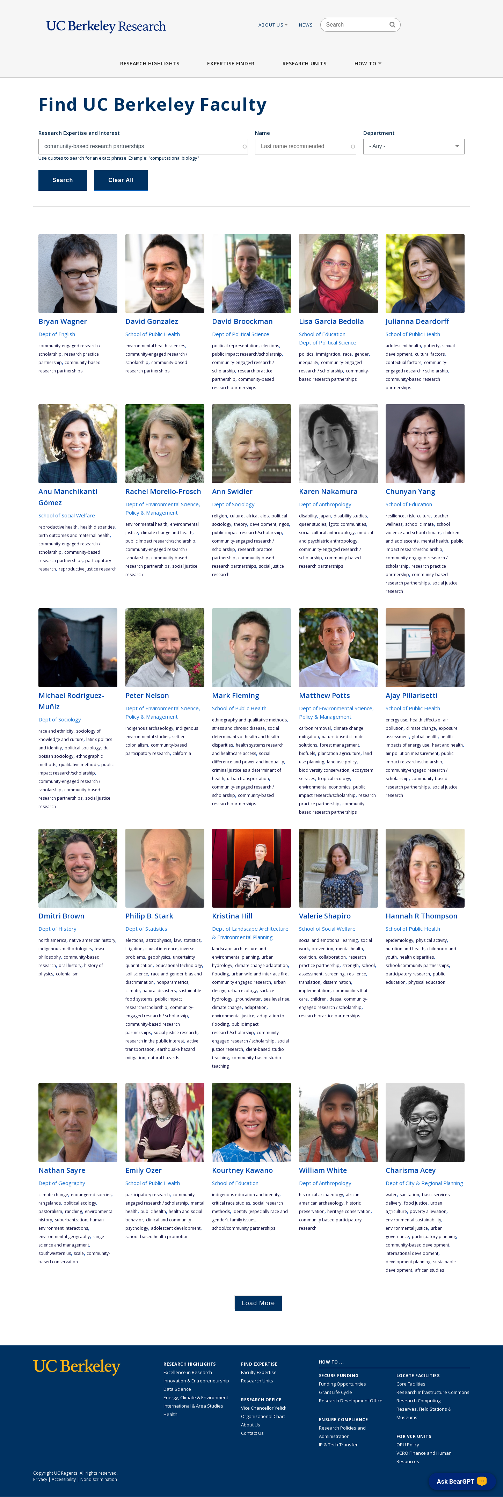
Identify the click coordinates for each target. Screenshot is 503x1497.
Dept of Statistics (146, 928)
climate (132, 991)
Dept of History (57, 928)
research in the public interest (154, 1041)
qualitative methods (79, 765)
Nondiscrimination (98, 1479)
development (263, 524)
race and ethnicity (55, 731)
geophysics (159, 957)
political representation (235, 346)
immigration (328, 354)
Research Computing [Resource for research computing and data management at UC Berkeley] (418, 1400)
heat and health (447, 745)
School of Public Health (152, 333)
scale (79, 1253)
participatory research (408, 974)
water (391, 1195)
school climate (419, 524)
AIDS (264, 516)
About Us (273, 25)
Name (262, 132)
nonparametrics (172, 982)
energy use (396, 720)
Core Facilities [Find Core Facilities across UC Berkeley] (410, 1384)
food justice (416, 1203)
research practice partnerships (329, 1016)
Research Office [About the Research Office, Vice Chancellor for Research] (261, 1400)
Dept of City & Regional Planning (424, 1182)
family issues (242, 1220)
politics (306, 354)
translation (309, 982)
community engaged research (241, 982)
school (368, 965)
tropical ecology (334, 779)
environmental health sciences (155, 346)
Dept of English (56, 333)
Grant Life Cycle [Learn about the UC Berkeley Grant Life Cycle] (335, 1392)
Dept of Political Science (240, 333)
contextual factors (403, 362)
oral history (70, 965)
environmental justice (233, 1016)
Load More (258, 1303)
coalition (307, 957)
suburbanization (71, 1220)
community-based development (417, 1245)
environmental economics (324, 787)
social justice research (175, 1032)
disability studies (350, 516)
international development (412, 1253)
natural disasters (159, 991)
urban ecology (242, 991)
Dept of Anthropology (325, 504)
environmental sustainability (413, 1220)
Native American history (92, 940)
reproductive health (58, 527)
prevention (322, 949)
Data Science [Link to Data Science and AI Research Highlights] (177, 1389)
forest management (339, 745)
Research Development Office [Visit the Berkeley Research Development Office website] (350, 1400)
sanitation (409, 1195)
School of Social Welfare (66, 515)
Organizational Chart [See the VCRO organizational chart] (263, 1416)
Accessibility (64, 1479)
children (319, 999)
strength (350, 965)
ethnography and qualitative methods (249, 720)
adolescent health (403, 346)
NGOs (284, 524)
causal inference (161, 949)
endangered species (91, 1195)
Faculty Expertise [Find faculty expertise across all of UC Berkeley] (259, 1372)
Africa (251, 516)
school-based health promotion (157, 1237)
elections (270, 346)
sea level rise (276, 999)
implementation (314, 991)
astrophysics (158, 940)
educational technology (178, 965)
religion (219, 516)
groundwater (248, 999)
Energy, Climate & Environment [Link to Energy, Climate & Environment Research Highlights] (195, 1397)
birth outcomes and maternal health (74, 535)
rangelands (49, 1203)
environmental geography (64, 1237)
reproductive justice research (88, 569)
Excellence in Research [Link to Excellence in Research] (187, 1372)
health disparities (97, 527)
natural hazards (163, 1058)
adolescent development (176, 1228)
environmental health (146, 524)
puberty (431, 346)
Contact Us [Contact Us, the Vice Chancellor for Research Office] (252, 1433)
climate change (421, 728)
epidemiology (399, 940)
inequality (308, 362)
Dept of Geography (61, 1182)
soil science (136, 974)
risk (410, 516)
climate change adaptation (261, 965)
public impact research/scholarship (247, 354)
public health (153, 1211)
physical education (426, 982)
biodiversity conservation (324, 770)
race (347, 354)
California (182, 753)
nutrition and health (405, 949)
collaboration (332, 957)
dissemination (337, 982)
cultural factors (430, 354)
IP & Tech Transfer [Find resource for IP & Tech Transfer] (338, 1444)
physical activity (431, 940)
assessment (310, 974)
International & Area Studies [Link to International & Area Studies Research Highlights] (193, 1406)
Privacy (40, 1479)
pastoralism (50, 1211)
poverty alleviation (428, 1211)
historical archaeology (321, 1195)
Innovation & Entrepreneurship (196, 1381)
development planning (408, 1262)
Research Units (305, 63)
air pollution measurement (412, 753)
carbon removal (315, 728)
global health (425, 737)
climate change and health (166, 533)
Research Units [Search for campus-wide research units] (257, 1381)
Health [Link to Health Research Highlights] (170, 1414)
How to (369, 63)
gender (362, 354)
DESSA (335, 999)
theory (240, 524)
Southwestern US (54, 1253)
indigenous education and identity (245, 1195)
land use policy (342, 762)
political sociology (83, 748)
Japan (325, 516)
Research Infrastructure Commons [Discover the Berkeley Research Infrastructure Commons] (432, 1392)
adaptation (256, 1007)
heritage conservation (349, 1211)
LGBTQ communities (347, 524)
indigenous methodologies (65, 949)
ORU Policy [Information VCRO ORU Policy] (407, 1444)
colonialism (67, 974)
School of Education (322, 333)
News (306, 25)
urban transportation (248, 779)
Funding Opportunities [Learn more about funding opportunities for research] (342, 1384)
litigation (134, 949)
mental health (434, 541)
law (177, 940)
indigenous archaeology (149, 728)
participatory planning (434, 1237)
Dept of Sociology (233, 504)
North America (52, 940)
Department (379, 132)
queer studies (312, 524)
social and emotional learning (328, 940)
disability (308, 516)
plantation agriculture (339, 753)
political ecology (80, 1203)
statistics (192, 940)
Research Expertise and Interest (79, 132)
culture (236, 516)
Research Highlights (149, 63)
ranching (73, 1211)
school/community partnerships (417, 965)
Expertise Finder (230, 63)
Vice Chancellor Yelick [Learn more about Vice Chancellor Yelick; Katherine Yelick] (263, 1408)
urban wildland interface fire (259, 974)
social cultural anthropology (327, 533)
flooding (220, 974)
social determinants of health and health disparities (245, 736)
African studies (429, 1270)
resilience (395, 516)
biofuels (307, 753)
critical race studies (231, 1203)
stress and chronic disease (238, 728)
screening (334, 974)
